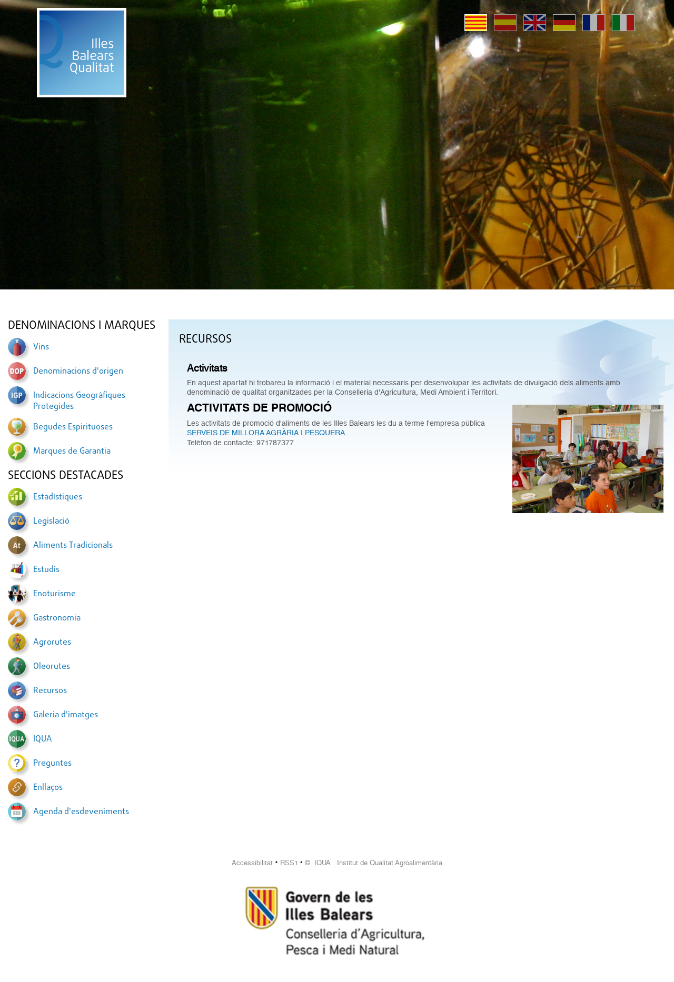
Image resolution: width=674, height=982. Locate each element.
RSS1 (289, 863)
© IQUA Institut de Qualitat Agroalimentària (373, 863)
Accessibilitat (252, 863)
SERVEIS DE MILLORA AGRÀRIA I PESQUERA (266, 432)
